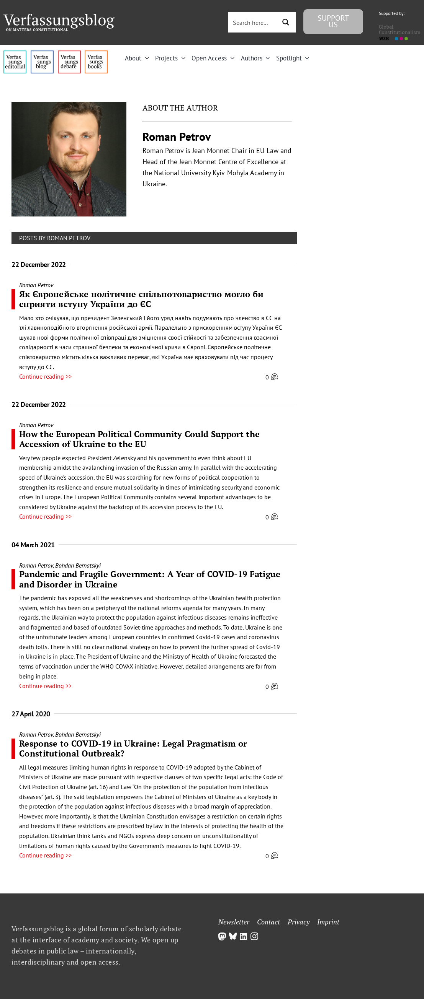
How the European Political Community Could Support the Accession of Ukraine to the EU (139, 438)
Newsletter (233, 921)
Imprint (328, 921)
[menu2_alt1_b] (69, 53)
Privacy (298, 921)
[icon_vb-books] (96, 53)
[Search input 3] (256, 22)
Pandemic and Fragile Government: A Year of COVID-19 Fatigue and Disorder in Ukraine (150, 578)
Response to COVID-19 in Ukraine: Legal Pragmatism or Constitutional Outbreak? (133, 748)
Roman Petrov (36, 285)
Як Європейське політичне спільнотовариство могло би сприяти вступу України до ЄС (141, 298)
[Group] (59, 17)
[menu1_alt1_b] (42, 53)
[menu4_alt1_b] (14, 53)
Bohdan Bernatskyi (78, 565)
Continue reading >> (45, 376)
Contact (268, 921)
